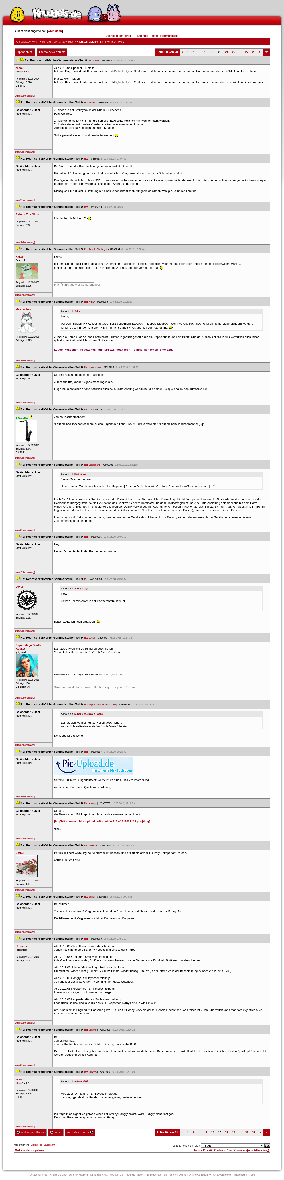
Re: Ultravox (90, 1029)
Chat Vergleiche (222, 1174)
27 (246, 52)
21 (226, 52)
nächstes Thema (80, 1132)
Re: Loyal (89, 637)
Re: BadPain (90, 845)
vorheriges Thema (31, 1132)
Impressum (240, 1174)
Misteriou (80, 474)
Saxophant (49, 1144)
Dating (183, 1174)
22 (233, 52)
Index (55, 1132)
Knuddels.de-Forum (27, 41)
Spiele (172, 1174)
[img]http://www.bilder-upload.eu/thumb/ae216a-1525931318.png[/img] (102, 821)
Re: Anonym (90, 803)
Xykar (77, 311)
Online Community (200, 1174)
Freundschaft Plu (156, 1174)
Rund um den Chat (53, 41)
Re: (86, 158)
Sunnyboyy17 (82, 588)
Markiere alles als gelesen (29, 1150)
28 (253, 52)
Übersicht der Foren (118, 35)
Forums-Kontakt (203, 1150)
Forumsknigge (169, 35)
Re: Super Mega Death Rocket (100, 704)
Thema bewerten (52, 52)
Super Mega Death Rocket (88, 714)
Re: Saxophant (92, 464)
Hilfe (155, 35)
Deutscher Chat (38, 1174)
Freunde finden (134, 1174)
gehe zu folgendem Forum (186, 1145)
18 (205, 52)
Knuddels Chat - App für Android (69, 1174)
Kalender (142, 35)
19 (212, 52)
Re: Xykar (89, 301)
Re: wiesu (93, 60)
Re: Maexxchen (92, 367)
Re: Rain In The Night (95, 249)
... (199, 52)
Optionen (25, 52)
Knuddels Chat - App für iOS (106, 1174)
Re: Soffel (89, 896)
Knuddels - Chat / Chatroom (229, 1150)
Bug (70, 41)
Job (252, 1174)
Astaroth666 (81, 1081)
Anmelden (55, 31)
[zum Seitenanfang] (24, 95)
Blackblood (36, 1144)
